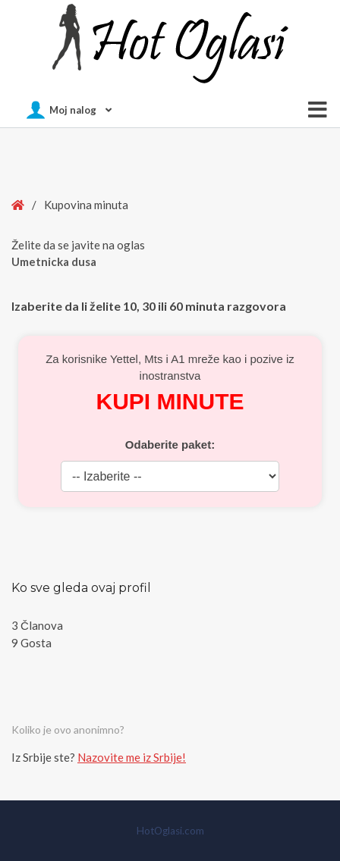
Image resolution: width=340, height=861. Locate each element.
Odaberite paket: (170, 444)
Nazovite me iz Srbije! (131, 757)
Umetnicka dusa (53, 261)
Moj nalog (72, 110)
